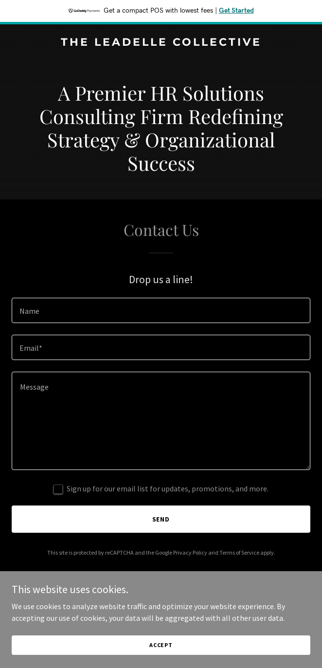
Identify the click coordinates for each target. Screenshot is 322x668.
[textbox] (161, 310)
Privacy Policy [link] (190, 552)
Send (161, 519)
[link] (161, 43)
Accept (161, 645)
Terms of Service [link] (239, 552)
